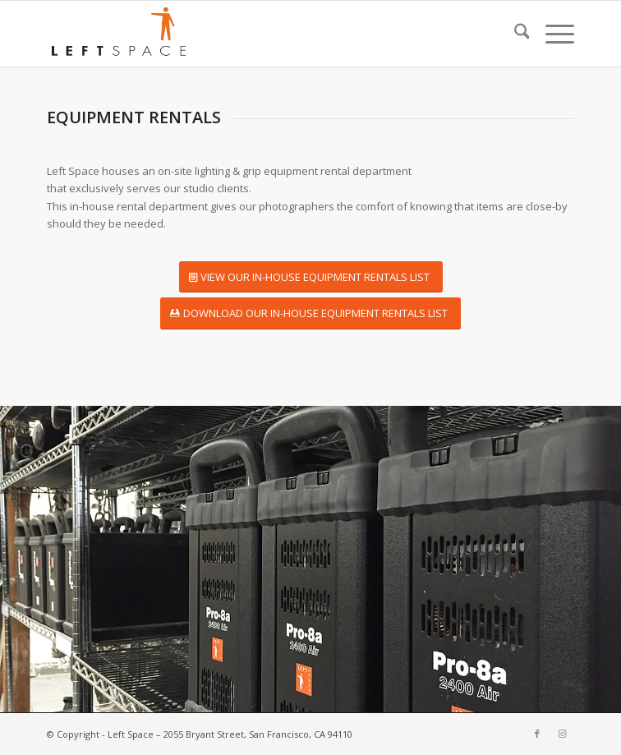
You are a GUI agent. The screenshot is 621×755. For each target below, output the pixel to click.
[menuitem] (514, 34)
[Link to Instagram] (562, 733)
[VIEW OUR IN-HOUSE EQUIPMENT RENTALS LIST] (311, 277)
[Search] (514, 34)
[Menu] (551, 34)
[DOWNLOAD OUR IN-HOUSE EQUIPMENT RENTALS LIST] (310, 313)
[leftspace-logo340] (258, 34)
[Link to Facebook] (537, 733)
